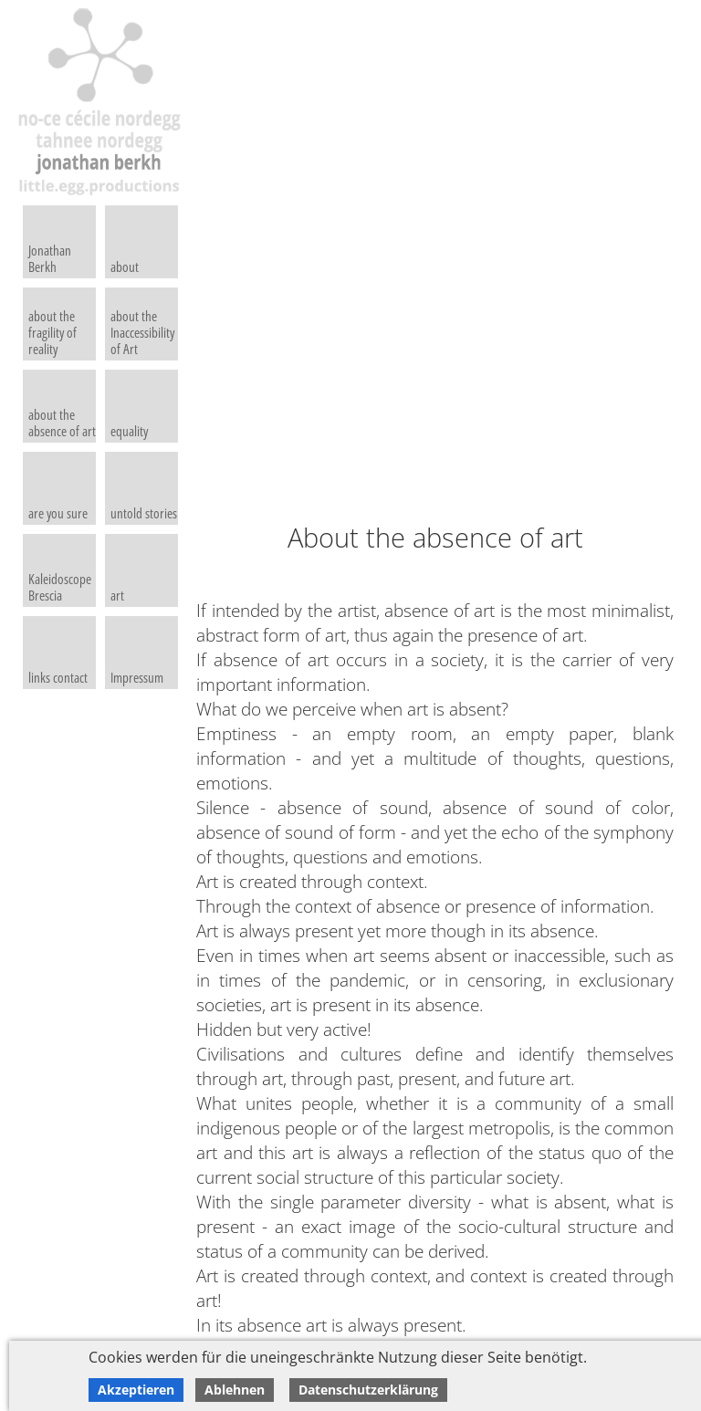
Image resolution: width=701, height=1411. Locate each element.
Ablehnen (234, 1389)
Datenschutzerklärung (368, 1389)
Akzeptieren (136, 1389)
